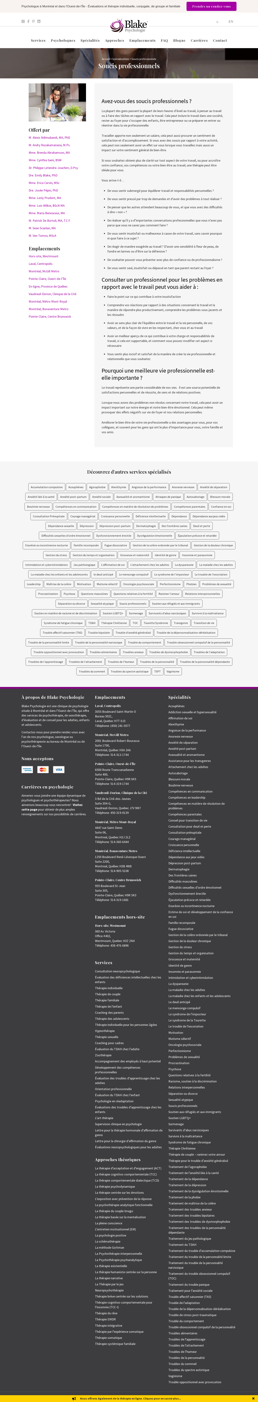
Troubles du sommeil (92, 671)
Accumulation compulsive (47, 487)
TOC (135, 623)
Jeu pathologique (84, 565)
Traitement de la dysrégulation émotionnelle (198, 1191)
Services (38, 40)
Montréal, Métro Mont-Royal (48, 301)
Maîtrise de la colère (58, 584)
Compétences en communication (76, 506)
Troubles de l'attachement (85, 662)
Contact (220, 40)
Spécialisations (120, 59)
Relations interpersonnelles (202, 594)
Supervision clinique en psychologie (118, 1124)
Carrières (199, 40)
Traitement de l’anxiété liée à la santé (193, 1173)
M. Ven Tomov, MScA (42, 236)
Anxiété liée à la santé (41, 497)
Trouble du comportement (144, 642)
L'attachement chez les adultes (149, 565)
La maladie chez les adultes (216, 565)
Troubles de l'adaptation (209, 652)
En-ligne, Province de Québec (48, 286)
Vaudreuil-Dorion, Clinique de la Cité (52, 294)
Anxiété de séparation (213, 487)
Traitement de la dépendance (188, 1179)
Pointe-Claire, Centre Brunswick (50, 316)
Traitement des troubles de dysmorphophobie (199, 1221)
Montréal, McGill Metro (44, 271)
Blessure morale (220, 497)
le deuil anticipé (103, 574)
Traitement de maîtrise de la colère (192, 1203)
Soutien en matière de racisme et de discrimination (65, 613)
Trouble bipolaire (99, 632)
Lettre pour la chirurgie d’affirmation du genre (125, 1141)
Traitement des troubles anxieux (190, 1209)
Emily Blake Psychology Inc (40, 1397)
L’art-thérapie (104, 1118)
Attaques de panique (168, 497)
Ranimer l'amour (169, 594)
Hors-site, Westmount (43, 256)
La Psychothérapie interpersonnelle (118, 1254)
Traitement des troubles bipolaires (191, 1215)
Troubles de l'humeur (121, 662)
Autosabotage (195, 497)
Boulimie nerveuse (38, 506)
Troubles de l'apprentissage (45, 662)
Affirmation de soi (180, 718)
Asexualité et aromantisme (133, 497)
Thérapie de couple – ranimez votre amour (196, 1154)
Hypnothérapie (105, 1031)
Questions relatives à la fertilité (133, 594)
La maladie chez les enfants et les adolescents (59, 574)
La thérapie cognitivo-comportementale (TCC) (126, 1174)
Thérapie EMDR (105, 1319)
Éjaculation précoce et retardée (197, 535)
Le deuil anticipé (179, 1002)
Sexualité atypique (102, 603)
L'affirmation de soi (113, 565)
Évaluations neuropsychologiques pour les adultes (128, 1147)
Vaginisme (173, 671)
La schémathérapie (107, 1241)
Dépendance (179, 516)
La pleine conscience (108, 1223)
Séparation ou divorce (71, 603)
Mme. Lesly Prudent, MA (45, 198)
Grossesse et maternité (134, 555)
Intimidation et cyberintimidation (46, 565)
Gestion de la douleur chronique (213, 545)
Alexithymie (118, 487)
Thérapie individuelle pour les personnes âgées (126, 1025)
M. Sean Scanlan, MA (42, 228)
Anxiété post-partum (73, 497)
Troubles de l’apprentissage (186, 1339)
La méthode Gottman (109, 1247)
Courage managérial (82, 516)
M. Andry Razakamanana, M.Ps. (49, 145)
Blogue (179, 40)
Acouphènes (75, 487)
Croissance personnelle (115, 516)
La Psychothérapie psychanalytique (118, 1260)
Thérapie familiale (107, 1000)
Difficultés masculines (182, 881)
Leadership (34, 584)
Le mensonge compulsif (134, 574)
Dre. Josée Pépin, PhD (43, 190)
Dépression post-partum (114, 526)
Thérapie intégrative (108, 1325)
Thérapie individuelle (109, 988)
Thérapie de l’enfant (108, 1006)
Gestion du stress (56, 555)
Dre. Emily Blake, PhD (43, 175)
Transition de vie (204, 623)
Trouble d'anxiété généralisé (133, 632)
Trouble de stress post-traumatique (192, 1315)
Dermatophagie (146, 526)
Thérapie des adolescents (112, 1019)
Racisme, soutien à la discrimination (192, 1081)
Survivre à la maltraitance (208, 613)
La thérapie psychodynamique (115, 1186)
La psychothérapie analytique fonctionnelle (123, 1205)
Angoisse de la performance (149, 487)
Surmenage (136, 613)
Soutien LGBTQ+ (113, 613)
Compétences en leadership (186, 797)
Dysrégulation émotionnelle (154, 535)
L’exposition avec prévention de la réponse (123, 1199)
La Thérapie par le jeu (109, 1284)
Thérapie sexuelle (106, 1037)
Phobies (191, 584)
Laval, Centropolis (40, 264)
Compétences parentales (189, 506)
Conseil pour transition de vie (187, 820)
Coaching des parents (109, 1012)
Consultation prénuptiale (184, 832)
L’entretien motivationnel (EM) (115, 1229)
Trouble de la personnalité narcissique (98, 642)
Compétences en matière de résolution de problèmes (135, 506)
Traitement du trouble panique (188, 1284)
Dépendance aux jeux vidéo (209, 516)
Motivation (84, 584)
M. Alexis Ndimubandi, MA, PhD (49, 137)
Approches (114, 40)
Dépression (87, 526)
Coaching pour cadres (109, 1043)
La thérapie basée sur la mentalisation (120, 1217)
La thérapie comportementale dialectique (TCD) (127, 1180)
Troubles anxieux (133, 652)
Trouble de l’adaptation (184, 1303)
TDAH (91, 623)
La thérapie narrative (109, 1278)
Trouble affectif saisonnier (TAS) (62, 632)
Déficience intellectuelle (151, 516)
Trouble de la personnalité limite (48, 642)
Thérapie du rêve (106, 1313)
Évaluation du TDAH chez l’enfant (117, 1095)
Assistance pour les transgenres (189, 761)
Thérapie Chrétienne (114, 623)
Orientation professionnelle (113, 1089)
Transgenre (181, 623)
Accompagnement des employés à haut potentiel (128, 1061)
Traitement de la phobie (184, 1197)
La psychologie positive (110, 1235)
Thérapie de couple (107, 994)
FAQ (164, 40)
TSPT (157, 671)
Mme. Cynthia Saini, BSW (45, 160)
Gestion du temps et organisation (93, 555)
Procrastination (48, 594)
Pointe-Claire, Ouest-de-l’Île (47, 279)
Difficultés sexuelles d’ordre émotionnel (65, 535)
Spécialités (90, 40)
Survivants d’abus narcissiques (188, 1130)
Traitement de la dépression (187, 1185)
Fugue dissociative (115, 545)
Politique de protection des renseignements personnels (211, 1397)
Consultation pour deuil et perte (189, 826)
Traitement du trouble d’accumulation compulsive (201, 1251)
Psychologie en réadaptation (114, 1101)
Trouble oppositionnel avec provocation (59, 652)
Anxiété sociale (101, 497)
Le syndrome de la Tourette (187, 1020)
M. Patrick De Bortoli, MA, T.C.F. (50, 220)
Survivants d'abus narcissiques (167, 613)
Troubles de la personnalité (157, 662)
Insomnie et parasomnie (197, 555)
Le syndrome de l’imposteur (187, 1014)
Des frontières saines (174, 526)
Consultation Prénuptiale (49, 516)
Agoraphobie (97, 487)
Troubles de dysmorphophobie (168, 652)
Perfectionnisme (170, 584)
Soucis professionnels (133, 603)
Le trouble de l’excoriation (185, 1026)
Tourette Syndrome (156, 623)
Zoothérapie (103, 1055)
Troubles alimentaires (103, 652)
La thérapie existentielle (111, 1266)
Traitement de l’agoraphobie (187, 1167)
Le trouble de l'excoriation (211, 574)
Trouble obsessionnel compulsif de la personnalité (198, 642)
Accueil (106, 59)
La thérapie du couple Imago (114, 1211)
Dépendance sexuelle (61, 526)
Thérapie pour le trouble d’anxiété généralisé (198, 1161)
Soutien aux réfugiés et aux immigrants (176, 603)
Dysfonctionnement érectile (113, 535)
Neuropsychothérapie (109, 1290)
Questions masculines (94, 594)
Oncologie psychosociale (138, 584)
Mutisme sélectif (107, 584)
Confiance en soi (221, 506)
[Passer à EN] (231, 21)
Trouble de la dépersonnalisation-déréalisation (186, 632)
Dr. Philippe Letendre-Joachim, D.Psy (53, 168)
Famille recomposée (86, 545)
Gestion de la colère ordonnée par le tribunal (160, 545)
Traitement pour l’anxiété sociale (190, 1291)
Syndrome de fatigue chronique (63, 623)
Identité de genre (165, 555)
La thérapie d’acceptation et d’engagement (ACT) (128, 1168)
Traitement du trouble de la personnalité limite (199, 1257)
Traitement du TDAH (182, 1245)
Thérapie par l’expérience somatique (119, 1332)
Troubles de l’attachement (186, 1345)
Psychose (69, 594)
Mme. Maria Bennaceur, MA (47, 213)
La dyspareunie (184, 565)
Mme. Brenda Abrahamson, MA (49, 152)
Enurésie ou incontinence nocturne (46, 545)
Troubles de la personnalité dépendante (205, 662)
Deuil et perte (201, 526)
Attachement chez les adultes (188, 767)
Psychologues (63, 40)
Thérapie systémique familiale (115, 1344)
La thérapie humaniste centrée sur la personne (126, 1272)
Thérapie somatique (108, 1338)
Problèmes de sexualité (216, 584)
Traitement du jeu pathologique (189, 1238)
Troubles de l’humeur (182, 1352)
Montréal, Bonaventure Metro (48, 309)
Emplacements (142, 40)
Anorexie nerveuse (183, 487)
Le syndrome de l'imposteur (171, 574)
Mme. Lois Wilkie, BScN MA (47, 205)
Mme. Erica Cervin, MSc (44, 183)
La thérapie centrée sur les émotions (119, 1192)
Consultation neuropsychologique (117, 971)
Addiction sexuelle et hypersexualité (192, 712)
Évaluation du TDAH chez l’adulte (117, 1049)
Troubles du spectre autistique (130, 671)
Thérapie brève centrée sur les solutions (121, 1296)
